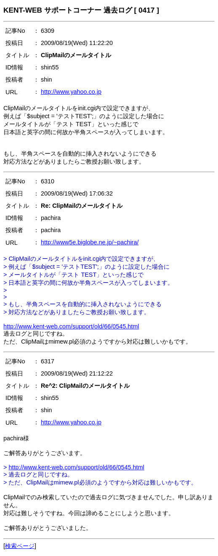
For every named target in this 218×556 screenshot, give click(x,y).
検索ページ (20, 546)
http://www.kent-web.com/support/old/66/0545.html (71, 326)
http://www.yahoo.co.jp (71, 91)
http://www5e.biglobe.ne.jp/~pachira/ (89, 242)
